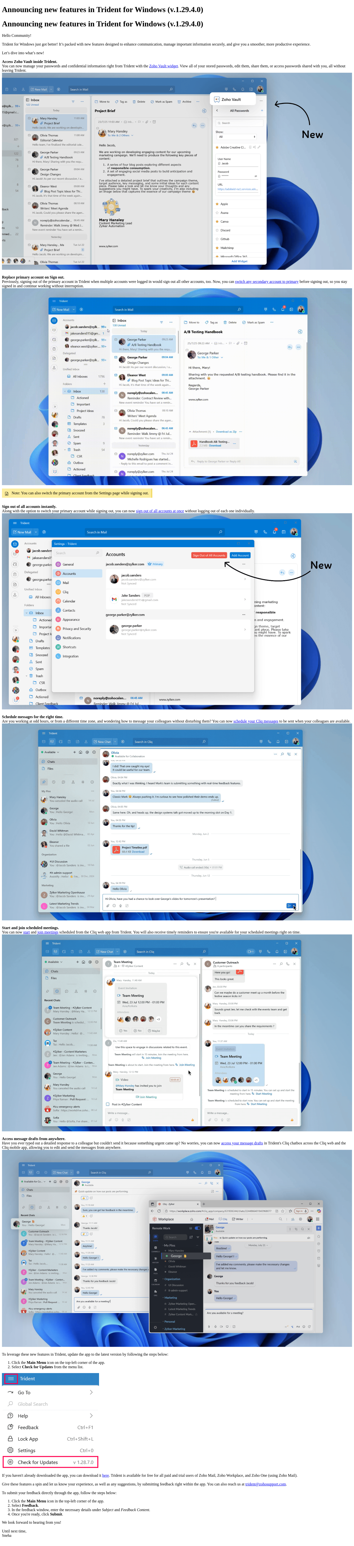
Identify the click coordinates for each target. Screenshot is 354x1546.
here (105, 1475)
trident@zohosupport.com (266, 1484)
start (26, 932)
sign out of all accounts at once (160, 511)
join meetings (47, 932)
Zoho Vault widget (163, 66)
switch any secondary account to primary (267, 282)
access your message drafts (242, 1143)
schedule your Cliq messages (255, 721)
